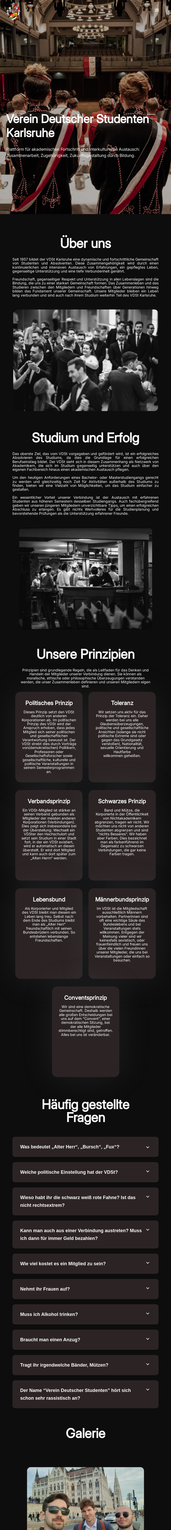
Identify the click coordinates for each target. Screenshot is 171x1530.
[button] (157, 10)
